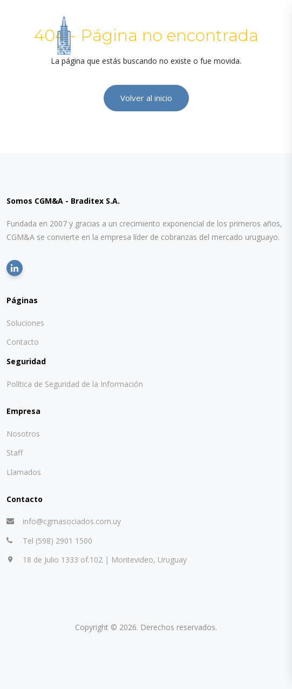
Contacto (22, 342)
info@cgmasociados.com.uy (72, 521)
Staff (14, 452)
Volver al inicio (146, 97)
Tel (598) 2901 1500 (57, 541)
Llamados (23, 472)
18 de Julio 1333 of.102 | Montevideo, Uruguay (105, 559)
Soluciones (25, 323)
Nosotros (23, 434)
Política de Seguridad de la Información (74, 384)
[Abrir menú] (278, 35)
